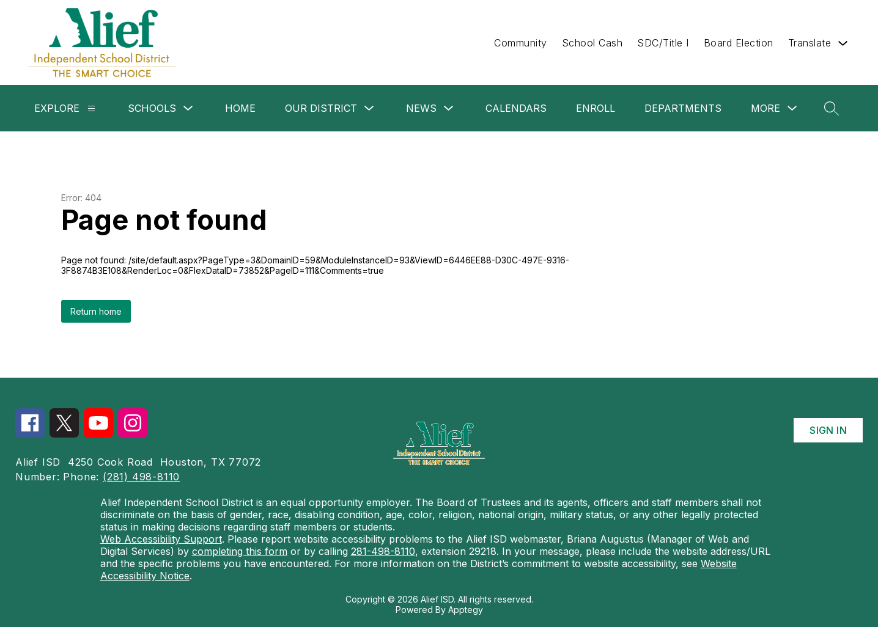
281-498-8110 (383, 551)
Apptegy (465, 609)
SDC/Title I (663, 43)
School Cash (592, 43)
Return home (96, 311)
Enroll (595, 108)
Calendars (516, 108)
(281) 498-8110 (141, 477)
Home (240, 108)
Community (520, 43)
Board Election (738, 43)
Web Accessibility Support (161, 539)
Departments (682, 108)
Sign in (828, 430)
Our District (321, 108)
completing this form (239, 551)
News (421, 108)
